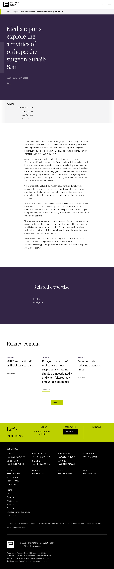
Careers (10, 508)
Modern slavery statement (95, 523)
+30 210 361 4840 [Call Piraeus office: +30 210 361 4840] (90, 473)
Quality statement (77, 523)
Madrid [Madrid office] (36, 470)
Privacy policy (22, 523)
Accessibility (46, 523)
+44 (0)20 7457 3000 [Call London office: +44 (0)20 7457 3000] (16, 456)
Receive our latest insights (44, 432)
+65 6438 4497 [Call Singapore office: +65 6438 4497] (13, 480)
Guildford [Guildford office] (12, 461)
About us (10, 504)
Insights (15, 11)
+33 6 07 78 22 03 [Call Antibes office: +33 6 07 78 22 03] (14, 473)
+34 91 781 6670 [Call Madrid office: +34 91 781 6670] (39, 473)
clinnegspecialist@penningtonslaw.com (42, 244)
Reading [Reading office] (62, 461)
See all (57, 402)
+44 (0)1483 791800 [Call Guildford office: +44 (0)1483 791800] (15, 464)
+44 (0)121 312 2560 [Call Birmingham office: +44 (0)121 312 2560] (66, 456)
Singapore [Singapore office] (12, 477)
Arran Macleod (25, 107)
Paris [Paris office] (60, 470)
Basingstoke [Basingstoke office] (39, 453)
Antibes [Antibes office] (11, 470)
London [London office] (11, 453)
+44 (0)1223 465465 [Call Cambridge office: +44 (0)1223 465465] (92, 456)
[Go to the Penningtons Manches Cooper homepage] (11, 4)
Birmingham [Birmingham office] (64, 453)
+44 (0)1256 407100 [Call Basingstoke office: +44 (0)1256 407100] (41, 456)
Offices (10, 493)
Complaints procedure (60, 523)
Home (8, 11)
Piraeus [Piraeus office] (87, 470)
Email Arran (27, 111)
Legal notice (11, 523)
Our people (11, 497)
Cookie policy (35, 523)
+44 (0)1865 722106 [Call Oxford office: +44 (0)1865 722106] (41, 464)
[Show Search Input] (102, 4)
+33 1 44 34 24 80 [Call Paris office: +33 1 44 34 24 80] (65, 473)
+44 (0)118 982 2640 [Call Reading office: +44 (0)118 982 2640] (66, 464)
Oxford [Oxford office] (36, 461)
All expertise (12, 501)
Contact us (70, 431)
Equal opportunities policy (18, 512)
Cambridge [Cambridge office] (89, 453)
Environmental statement (16, 527)
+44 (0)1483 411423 (27, 117)
